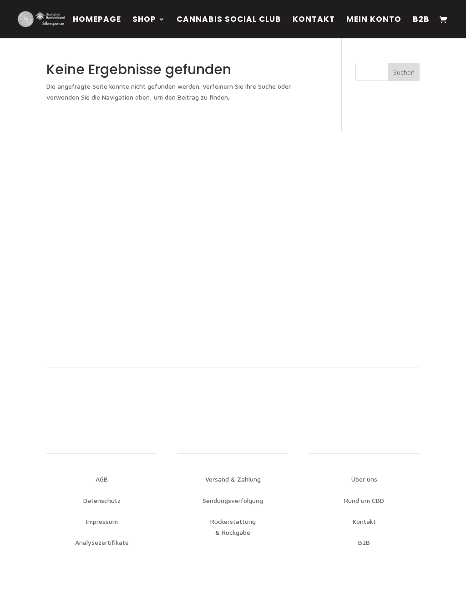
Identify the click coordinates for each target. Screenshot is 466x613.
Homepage (97, 20)
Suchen (404, 72)
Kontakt (314, 20)
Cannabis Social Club (229, 20)
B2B (421, 20)
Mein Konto (373, 20)
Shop (144, 20)
